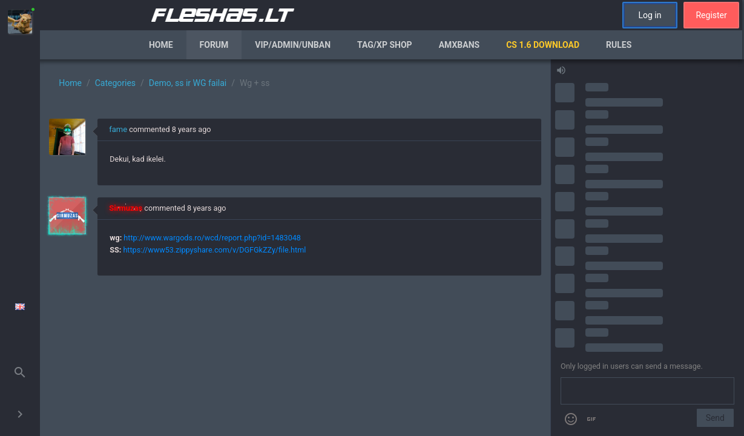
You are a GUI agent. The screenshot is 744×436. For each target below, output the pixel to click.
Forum (214, 45)
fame (118, 129)
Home (161, 45)
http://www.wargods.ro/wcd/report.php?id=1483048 (212, 237)
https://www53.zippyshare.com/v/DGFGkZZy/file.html (214, 249)
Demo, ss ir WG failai (187, 83)
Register (711, 15)
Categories (115, 83)
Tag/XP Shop (384, 45)
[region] (295, 247)
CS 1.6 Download (542, 45)
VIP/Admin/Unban (293, 45)
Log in (649, 15)
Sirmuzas (125, 208)
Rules (618, 45)
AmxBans (459, 45)
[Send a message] (647, 391)
